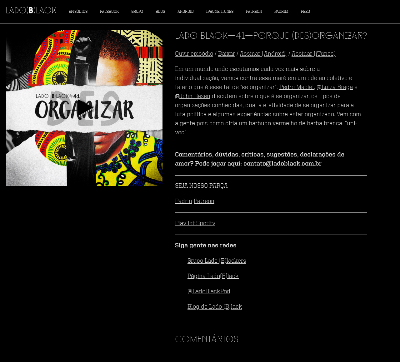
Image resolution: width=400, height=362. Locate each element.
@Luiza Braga (335, 87)
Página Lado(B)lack (213, 276)
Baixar (226, 54)
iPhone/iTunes (219, 12)
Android (186, 12)
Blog (160, 12)
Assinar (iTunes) (314, 54)
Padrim (281, 12)
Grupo (137, 12)
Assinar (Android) (263, 54)
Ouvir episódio (194, 54)
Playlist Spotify (195, 224)
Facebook (109, 12)
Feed (305, 12)
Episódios (78, 12)
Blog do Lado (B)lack (215, 307)
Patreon (254, 12)
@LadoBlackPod (209, 292)
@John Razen (192, 96)
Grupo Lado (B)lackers (217, 261)
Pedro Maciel (296, 87)
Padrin (183, 201)
